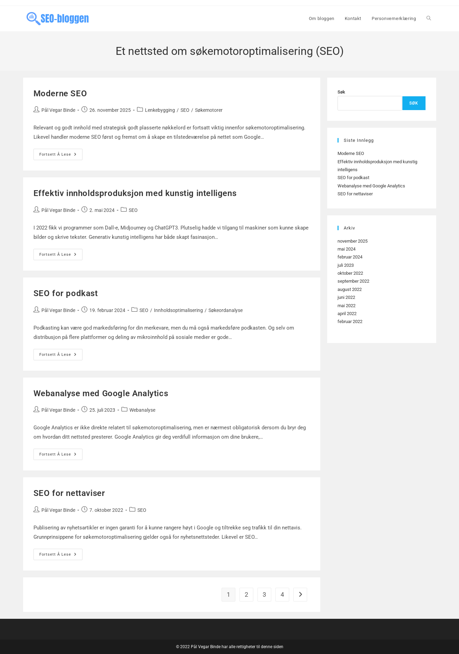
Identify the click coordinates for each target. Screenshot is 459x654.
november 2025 (353, 241)
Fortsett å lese (60, 156)
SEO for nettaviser (69, 493)
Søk (341, 92)
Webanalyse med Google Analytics (100, 393)
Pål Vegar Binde (58, 110)
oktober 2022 (350, 273)
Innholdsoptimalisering (178, 310)
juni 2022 (346, 297)
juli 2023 (346, 265)
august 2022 (350, 289)
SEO (184, 110)
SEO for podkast (65, 293)
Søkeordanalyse (225, 310)
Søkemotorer (209, 110)
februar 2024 (350, 257)
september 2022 (353, 281)
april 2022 (347, 313)
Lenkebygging (160, 110)
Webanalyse (142, 410)
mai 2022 (346, 305)
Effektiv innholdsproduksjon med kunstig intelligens (135, 193)
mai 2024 (346, 249)
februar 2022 (350, 321)
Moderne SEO (60, 93)
